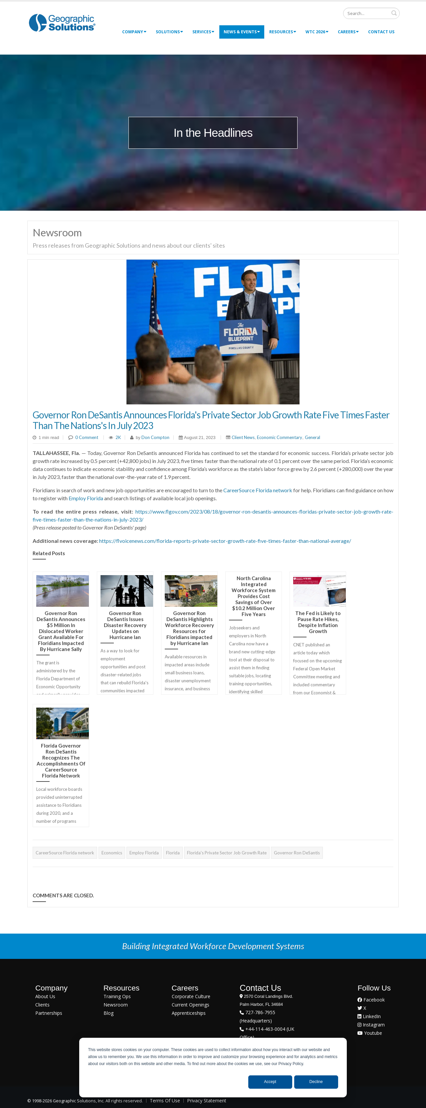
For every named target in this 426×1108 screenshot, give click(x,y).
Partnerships (48, 1013)
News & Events (242, 32)
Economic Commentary (279, 437)
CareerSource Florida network (257, 490)
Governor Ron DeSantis (297, 852)
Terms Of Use (165, 1100)
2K (118, 437)
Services (203, 32)
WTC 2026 (317, 32)
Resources (282, 32)
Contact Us (381, 32)
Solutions (169, 32)
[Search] (371, 13)
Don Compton (154, 437)
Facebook (371, 1000)
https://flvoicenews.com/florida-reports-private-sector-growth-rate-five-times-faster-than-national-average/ (225, 541)
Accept (270, 1081)
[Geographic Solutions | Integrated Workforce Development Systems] (62, 22)
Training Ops (117, 996)
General (312, 437)
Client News (243, 437)
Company (134, 32)
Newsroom (116, 1004)
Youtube (369, 1033)
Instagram (371, 1024)
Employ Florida (86, 498)
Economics (112, 852)
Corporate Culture (191, 996)
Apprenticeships (189, 1013)
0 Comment (86, 437)
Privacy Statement (206, 1100)
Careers (348, 32)
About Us (45, 996)
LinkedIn (369, 1016)
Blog (108, 1013)
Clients (42, 1004)
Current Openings (190, 1004)
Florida (173, 852)
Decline (316, 1081)
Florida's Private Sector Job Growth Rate (227, 852)
